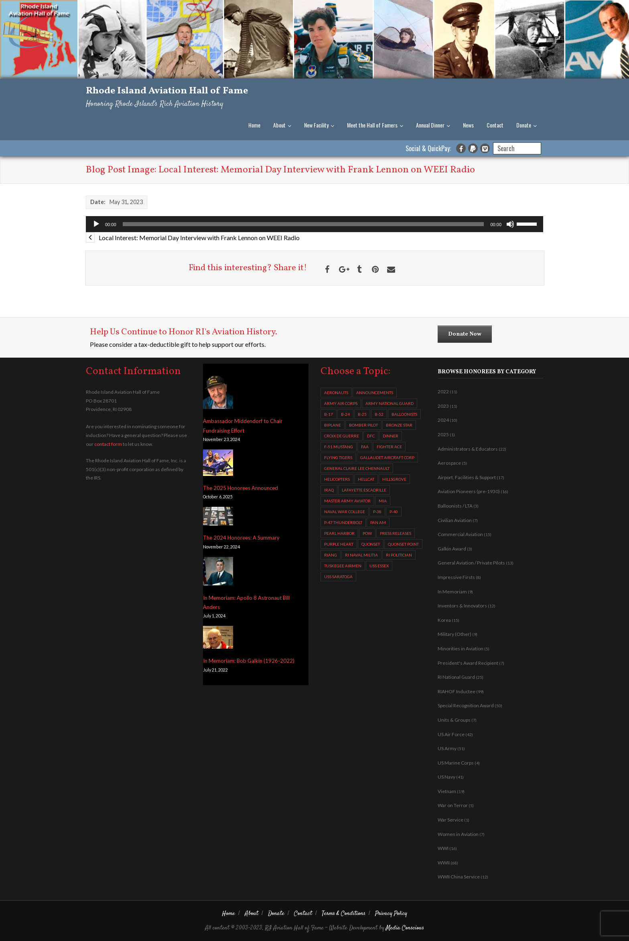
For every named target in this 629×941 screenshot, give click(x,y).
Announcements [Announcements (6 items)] (374, 392)
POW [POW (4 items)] (367, 533)
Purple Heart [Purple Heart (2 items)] (338, 544)
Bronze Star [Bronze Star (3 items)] (399, 425)
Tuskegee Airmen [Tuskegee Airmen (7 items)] (342, 565)
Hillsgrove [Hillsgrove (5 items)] (394, 479)
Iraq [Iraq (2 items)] (329, 490)
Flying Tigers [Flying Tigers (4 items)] (338, 457)
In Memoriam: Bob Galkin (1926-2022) (248, 661)
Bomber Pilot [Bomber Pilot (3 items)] (363, 425)
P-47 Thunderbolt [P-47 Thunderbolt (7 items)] (343, 522)
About (279, 125)
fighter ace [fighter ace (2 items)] (389, 446)
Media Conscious (405, 928)
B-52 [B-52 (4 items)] (379, 414)
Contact (495, 125)
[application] (314, 224)
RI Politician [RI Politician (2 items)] (399, 554)
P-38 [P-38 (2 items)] (377, 511)
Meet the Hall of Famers (372, 125)
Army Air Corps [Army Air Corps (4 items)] (340, 403)
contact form (108, 444)
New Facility (316, 125)
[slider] (303, 224)
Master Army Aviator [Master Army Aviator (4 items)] (347, 500)
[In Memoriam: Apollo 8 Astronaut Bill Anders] (218, 573)
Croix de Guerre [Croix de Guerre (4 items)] (341, 435)
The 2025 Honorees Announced (240, 488)
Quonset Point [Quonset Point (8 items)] (403, 544)
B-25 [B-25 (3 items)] (362, 414)
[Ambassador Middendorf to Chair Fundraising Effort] (218, 392)
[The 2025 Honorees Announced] (218, 464)
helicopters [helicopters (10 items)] (337, 479)
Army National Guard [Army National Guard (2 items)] (389, 403)
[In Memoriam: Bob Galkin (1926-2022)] (218, 638)
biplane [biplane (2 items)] (332, 425)
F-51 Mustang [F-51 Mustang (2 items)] (338, 446)
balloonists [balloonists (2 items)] (404, 414)
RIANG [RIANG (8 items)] (330, 554)
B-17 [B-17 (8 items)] (328, 414)
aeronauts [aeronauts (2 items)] (336, 392)
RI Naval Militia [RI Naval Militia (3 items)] (361, 554)
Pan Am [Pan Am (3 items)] (378, 522)
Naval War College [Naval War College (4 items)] (344, 511)
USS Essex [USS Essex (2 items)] (379, 565)
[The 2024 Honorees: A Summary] (218, 517)
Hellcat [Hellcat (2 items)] (366, 479)
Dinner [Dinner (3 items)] (390, 435)
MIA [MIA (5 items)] (383, 500)
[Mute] (510, 224)
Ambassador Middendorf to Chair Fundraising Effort (242, 425)
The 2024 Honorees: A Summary (241, 537)
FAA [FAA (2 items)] (365, 446)
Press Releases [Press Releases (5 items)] (395, 533)
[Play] (96, 224)
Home (254, 125)
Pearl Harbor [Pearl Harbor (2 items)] (339, 533)
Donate (523, 125)
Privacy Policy (391, 913)
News (468, 125)
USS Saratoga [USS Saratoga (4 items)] (338, 576)
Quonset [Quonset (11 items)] (370, 544)
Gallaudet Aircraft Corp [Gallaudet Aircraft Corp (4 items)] (387, 457)
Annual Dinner (430, 125)
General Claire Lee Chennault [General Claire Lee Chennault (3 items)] (357, 468)
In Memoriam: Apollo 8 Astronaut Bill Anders (246, 602)
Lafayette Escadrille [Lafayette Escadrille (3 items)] (364, 490)
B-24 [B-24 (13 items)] (345, 414)
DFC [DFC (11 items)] (371, 435)
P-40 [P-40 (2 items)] (394, 511)
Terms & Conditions (343, 913)
